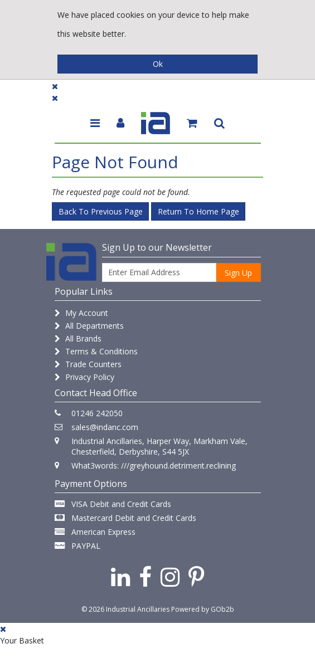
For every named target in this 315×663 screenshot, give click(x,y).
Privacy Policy (84, 377)
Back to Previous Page (101, 211)
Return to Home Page (198, 211)
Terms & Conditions (96, 351)
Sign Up (238, 272)
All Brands (78, 338)
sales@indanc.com (104, 427)
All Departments (89, 325)
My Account (81, 313)
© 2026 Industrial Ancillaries (125, 609)
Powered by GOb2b (202, 609)
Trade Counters (88, 364)
